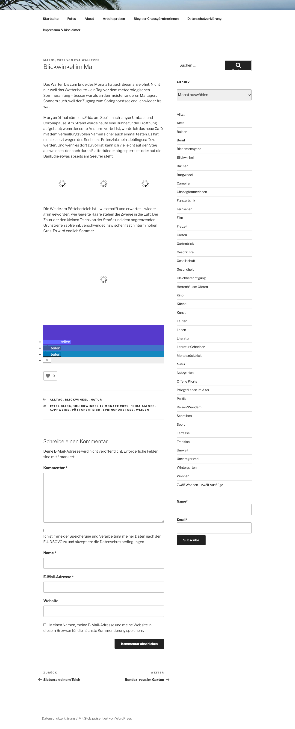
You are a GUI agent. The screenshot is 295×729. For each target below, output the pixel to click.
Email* (214, 525)
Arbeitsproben (114, 18)
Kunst (181, 312)
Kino (180, 295)
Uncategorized (187, 459)
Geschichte (185, 252)
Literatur (183, 338)
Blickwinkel (77, 399)
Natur (96, 399)
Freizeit (182, 226)
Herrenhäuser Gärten (192, 287)
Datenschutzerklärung (204, 18)
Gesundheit (185, 269)
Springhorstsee (118, 409)
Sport (181, 424)
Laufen (182, 321)
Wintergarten (187, 467)
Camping (183, 183)
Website (50, 601)
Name (49, 553)
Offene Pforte (187, 381)
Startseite (51, 18)
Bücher (182, 166)
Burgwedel (185, 175)
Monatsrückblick (189, 355)
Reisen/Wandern (189, 407)
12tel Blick (60, 406)
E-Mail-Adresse (58, 577)
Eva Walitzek (87, 60)
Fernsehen (184, 209)
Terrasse (183, 433)
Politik (181, 399)
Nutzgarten (185, 373)
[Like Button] (47, 375)
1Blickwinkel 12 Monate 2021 (101, 406)
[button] (57, 342)
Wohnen (183, 476)
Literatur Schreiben (191, 347)
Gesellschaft (186, 261)
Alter (180, 123)
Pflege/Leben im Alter (193, 390)
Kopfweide (60, 409)
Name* (214, 507)
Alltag (56, 399)
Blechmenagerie (189, 149)
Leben (181, 330)
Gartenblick (185, 244)
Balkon (182, 132)
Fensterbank (186, 200)
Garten (182, 235)
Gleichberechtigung (191, 278)
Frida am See (143, 406)
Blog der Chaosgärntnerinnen (156, 18)
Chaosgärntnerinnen (192, 192)
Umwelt (182, 450)
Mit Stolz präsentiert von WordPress (105, 718)
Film (180, 218)
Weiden (142, 409)
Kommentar (55, 468)
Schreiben (184, 416)
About (89, 18)
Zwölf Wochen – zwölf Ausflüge (200, 485)
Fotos (71, 18)
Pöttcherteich (86, 409)
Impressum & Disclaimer (61, 30)
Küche (181, 304)
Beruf (181, 140)
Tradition (183, 442)
